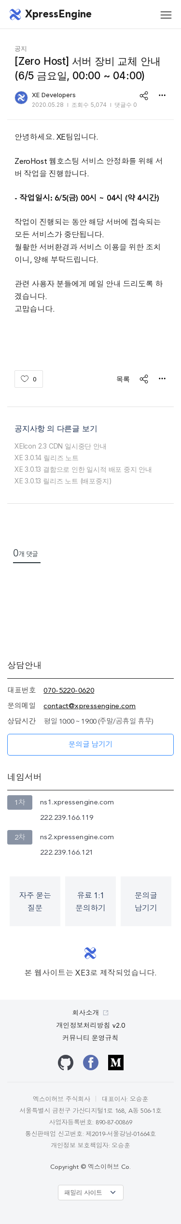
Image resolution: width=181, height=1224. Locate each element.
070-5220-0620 (68, 691)
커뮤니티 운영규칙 (91, 1038)
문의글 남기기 (91, 745)
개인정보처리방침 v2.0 (90, 1025)
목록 (123, 379)
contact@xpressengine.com (89, 706)
